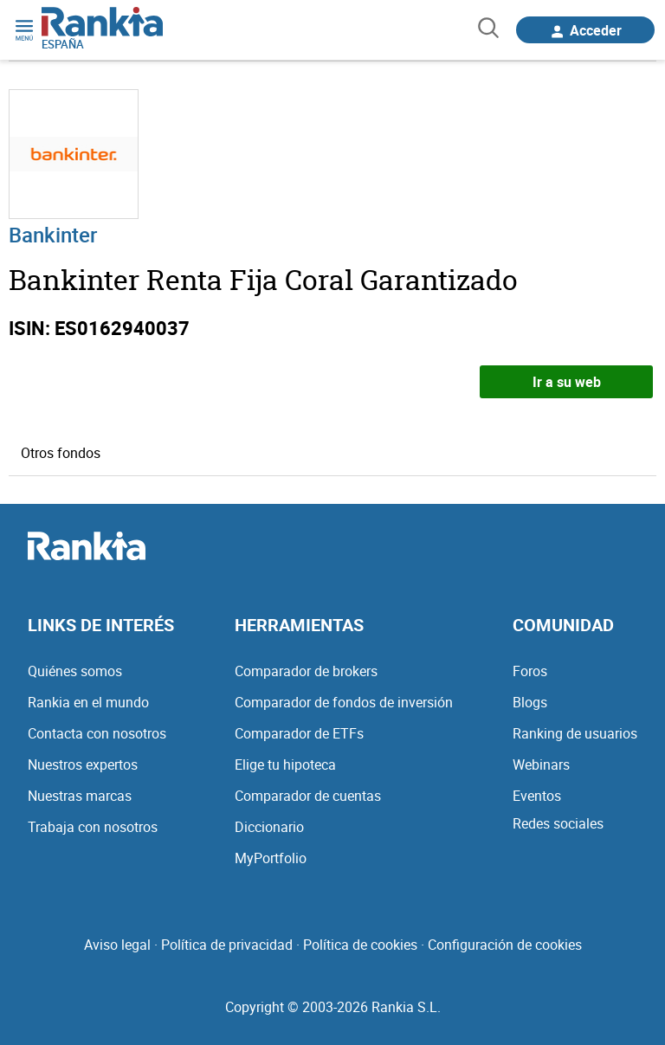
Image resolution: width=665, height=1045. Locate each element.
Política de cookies (360, 944)
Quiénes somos (75, 671)
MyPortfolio (271, 858)
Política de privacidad (227, 944)
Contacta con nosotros (97, 733)
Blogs (530, 702)
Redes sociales (558, 823)
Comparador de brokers (306, 671)
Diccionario (269, 826)
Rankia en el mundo (88, 702)
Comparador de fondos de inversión (344, 702)
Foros (530, 671)
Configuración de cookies (505, 944)
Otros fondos (60, 452)
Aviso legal (117, 944)
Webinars (541, 764)
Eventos (537, 795)
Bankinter (53, 234)
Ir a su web (567, 381)
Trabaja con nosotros (93, 826)
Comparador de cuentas (308, 795)
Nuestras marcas (80, 795)
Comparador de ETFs (299, 733)
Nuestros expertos (83, 764)
